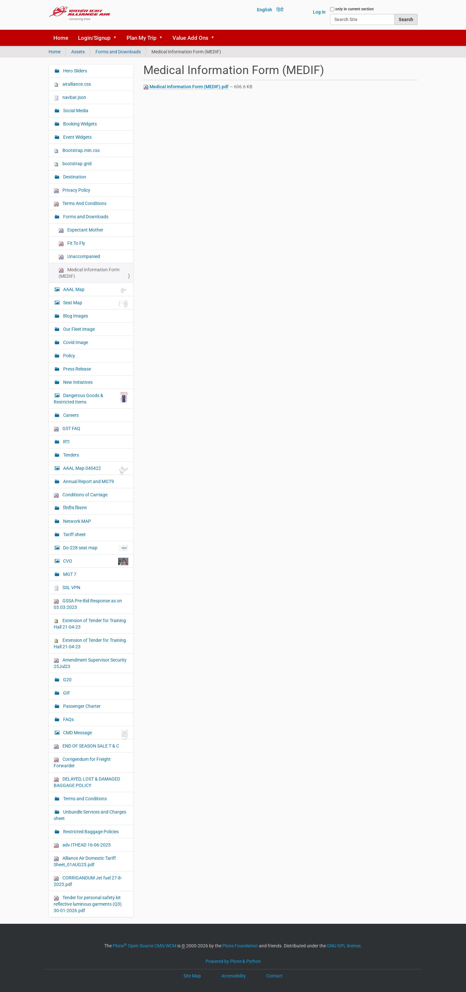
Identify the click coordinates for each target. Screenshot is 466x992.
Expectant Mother (81, 230)
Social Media (75, 110)
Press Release (76, 369)
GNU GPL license (344, 945)
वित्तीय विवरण (74, 508)
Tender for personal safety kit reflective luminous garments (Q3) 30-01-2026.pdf (88, 904)
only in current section (354, 9)
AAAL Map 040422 (95, 470)
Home (60, 38)
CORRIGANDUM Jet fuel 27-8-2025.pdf (88, 881)
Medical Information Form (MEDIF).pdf (186, 87)
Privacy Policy (72, 190)
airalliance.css (72, 84)
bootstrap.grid (73, 164)
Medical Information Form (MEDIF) (89, 273)
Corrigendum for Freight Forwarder (82, 762)
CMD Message (95, 734)
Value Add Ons (190, 38)
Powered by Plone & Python (233, 961)
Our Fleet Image (78, 329)
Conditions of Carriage (80, 495)
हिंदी (279, 9)
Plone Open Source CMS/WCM (144, 945)
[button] (117, 38)
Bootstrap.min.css (77, 150)
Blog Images (75, 315)
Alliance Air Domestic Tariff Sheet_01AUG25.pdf (85, 861)
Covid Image (75, 342)
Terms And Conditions (80, 203)
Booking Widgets (79, 123)
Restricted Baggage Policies (90, 831)
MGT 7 (69, 574)
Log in (319, 12)
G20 (67, 679)
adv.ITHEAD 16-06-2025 (82, 845)
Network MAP (76, 521)
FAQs (68, 719)
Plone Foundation (240, 945)
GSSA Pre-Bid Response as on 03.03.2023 (88, 604)
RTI (66, 441)
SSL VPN (67, 587)
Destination (74, 176)
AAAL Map (95, 290)
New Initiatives (77, 382)
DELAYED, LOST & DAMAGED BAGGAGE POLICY (87, 782)
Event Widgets (77, 137)
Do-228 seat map (95, 548)
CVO (95, 562)
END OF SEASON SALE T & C (86, 746)
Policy (68, 355)
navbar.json (70, 97)
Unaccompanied (79, 256)
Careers (70, 415)
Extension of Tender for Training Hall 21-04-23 (90, 624)
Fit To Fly (72, 243)
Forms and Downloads (118, 51)
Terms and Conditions (84, 798)
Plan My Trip (142, 38)
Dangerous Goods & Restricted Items (91, 398)
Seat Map (95, 303)
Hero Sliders (74, 70)
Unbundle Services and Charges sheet (90, 815)
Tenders (70, 455)
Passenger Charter (81, 706)
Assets (78, 51)
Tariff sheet (74, 534)
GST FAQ (67, 428)
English (264, 9)
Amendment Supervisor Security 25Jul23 (90, 663)
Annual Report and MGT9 (88, 481)
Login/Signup (94, 38)
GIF (66, 692)
